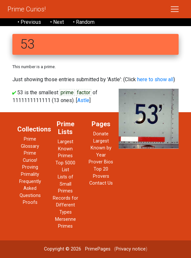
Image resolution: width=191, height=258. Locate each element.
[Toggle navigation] (175, 9)
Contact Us (101, 183)
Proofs (30, 202)
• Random (84, 22)
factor (83, 92)
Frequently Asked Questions (30, 188)
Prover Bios (101, 162)
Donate (101, 134)
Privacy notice (131, 249)
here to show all (155, 79)
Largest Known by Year (101, 148)
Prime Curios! (26, 9)
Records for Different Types (65, 205)
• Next (57, 22)
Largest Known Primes (65, 149)
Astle (83, 100)
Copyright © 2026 (62, 249)
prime (67, 92)
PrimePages (97, 249)
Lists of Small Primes (65, 184)
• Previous (29, 22)
